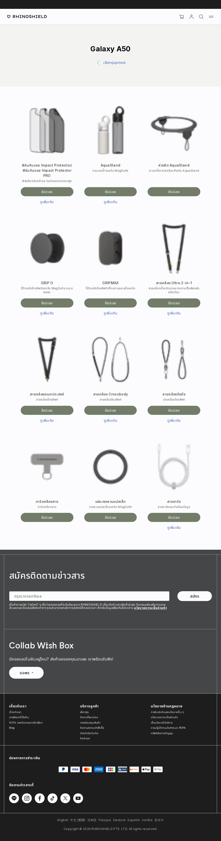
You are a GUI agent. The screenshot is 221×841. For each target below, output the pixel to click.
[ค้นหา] (201, 17)
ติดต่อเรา (85, 738)
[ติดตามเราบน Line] (14, 798)
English (62, 820)
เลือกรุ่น (84, 712)
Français (105, 820)
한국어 (159, 820)
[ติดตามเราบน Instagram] (27, 798)
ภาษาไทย (147, 820)
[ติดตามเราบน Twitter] (65, 798)
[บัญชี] (191, 17)
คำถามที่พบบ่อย (89, 717)
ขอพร (26, 672)
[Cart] (182, 17)
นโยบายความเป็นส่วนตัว (150, 608)
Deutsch (119, 820)
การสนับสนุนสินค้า (90, 722)
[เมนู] (211, 17)
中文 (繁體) (77, 820)
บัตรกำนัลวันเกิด (89, 733)
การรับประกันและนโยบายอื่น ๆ (167, 712)
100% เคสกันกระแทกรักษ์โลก (26, 722)
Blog (12, 727)
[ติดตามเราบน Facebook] (40, 798)
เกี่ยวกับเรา (15, 712)
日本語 (92, 820)
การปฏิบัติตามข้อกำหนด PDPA (168, 727)
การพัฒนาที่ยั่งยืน (19, 717)
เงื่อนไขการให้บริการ (161, 722)
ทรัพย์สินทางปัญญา (162, 733)
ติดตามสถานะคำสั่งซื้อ (92, 727)
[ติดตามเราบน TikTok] (52, 798)
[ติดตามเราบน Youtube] (78, 798)
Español (134, 820)
